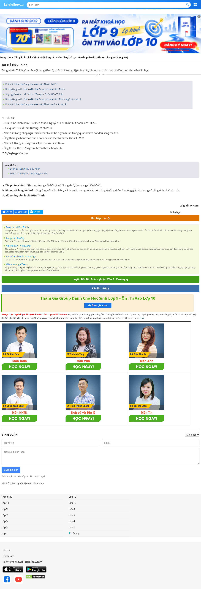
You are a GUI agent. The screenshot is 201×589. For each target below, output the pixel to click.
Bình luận (21, 212)
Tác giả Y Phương (15, 237)
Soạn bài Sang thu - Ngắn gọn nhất (28, 173)
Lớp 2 (72, 527)
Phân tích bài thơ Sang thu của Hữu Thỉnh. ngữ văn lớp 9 (35, 104)
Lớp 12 (72, 496)
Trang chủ (7, 496)
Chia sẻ (7, 211)
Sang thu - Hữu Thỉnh (17, 227)
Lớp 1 (5, 533)
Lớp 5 (5, 521)
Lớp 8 (72, 508)
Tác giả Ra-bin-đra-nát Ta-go (21, 256)
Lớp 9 (5, 508)
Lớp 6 (72, 515)
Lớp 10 (72, 502)
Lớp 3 (5, 527)
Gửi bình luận (11, 470)
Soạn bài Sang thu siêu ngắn (24, 168)
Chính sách (8, 555)
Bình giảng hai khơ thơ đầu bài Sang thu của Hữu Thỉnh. (35, 89)
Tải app (74, 533)
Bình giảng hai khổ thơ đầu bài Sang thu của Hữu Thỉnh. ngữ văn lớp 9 (43, 99)
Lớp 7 (5, 515)
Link (142, 318)
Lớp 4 (72, 521)
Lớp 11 (5, 502)
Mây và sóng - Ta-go (16, 264)
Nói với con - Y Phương (18, 245)
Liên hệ (6, 549)
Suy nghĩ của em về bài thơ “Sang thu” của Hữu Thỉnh (33, 94)
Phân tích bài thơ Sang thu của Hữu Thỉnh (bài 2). (31, 84)
